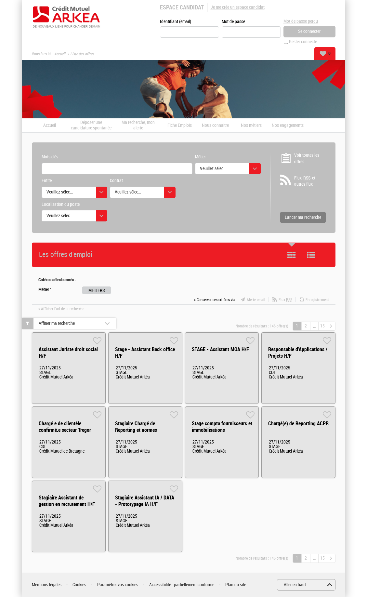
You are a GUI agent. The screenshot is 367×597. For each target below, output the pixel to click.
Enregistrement (317, 300)
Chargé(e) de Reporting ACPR (298, 423)
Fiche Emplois (179, 125)
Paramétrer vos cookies (117, 585)
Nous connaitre (215, 125)
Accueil (59, 54)
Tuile (291, 255)
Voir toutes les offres (306, 159)
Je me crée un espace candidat (238, 7)
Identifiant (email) (175, 21)
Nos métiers (251, 125)
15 (322, 326)
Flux (285, 300)
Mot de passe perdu (300, 21)
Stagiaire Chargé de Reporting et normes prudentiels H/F (136, 430)
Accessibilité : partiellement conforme (181, 585)
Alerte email (256, 300)
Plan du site (235, 585)
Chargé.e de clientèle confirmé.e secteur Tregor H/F (65, 430)
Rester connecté (303, 42)
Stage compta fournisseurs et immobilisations (222, 426)
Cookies (79, 585)
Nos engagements (288, 125)
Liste (311, 255)
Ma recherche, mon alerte (138, 125)
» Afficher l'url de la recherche (61, 309)
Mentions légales (46, 585)
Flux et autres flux (304, 181)
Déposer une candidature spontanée (91, 125)
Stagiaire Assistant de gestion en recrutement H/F (67, 501)
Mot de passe (233, 21)
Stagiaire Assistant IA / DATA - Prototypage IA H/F (144, 501)
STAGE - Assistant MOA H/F (220, 349)
